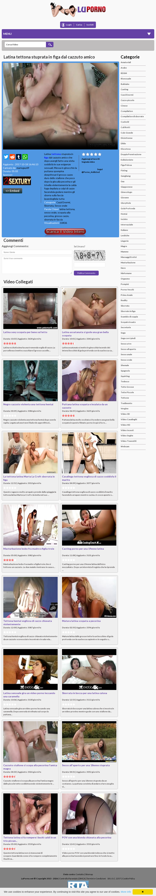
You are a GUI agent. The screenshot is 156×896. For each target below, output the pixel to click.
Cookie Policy (128, 878)
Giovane (125, 197)
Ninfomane (126, 273)
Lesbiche (125, 235)
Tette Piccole (127, 392)
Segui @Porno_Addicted (92, 171)
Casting (124, 89)
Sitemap (89, 874)
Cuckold (125, 121)
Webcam (125, 446)
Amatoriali (126, 62)
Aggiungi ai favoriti (91, 159)
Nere (123, 268)
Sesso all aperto (128, 349)
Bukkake (125, 84)
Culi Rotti (125, 127)
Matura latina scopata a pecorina (81, 620)
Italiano (124, 230)
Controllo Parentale (68, 878)
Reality (124, 300)
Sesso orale (61, 205)
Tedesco (125, 381)
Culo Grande (127, 132)
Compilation (127, 111)
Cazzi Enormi (63, 202)
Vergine (124, 408)
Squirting (125, 376)
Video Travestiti (128, 441)
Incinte (124, 219)
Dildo (123, 143)
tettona (56, 153)
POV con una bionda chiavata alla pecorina (86, 837)
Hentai (124, 214)
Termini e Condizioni (96, 878)
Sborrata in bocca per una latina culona (84, 693)
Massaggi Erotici (129, 257)
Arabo (124, 67)
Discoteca (125, 149)
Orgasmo (125, 278)
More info (126, 891)
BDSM (124, 73)
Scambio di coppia (129, 316)
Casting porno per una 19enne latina (83, 548)
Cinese (124, 105)
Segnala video (88, 162)
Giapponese (126, 186)
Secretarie (126, 327)
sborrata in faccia (53, 219)
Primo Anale (127, 295)
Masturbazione (128, 262)
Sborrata (49, 205)
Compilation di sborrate (132, 116)
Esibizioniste (127, 159)
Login (69, 24)
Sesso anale (126, 354)
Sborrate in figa (128, 311)
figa (46, 157)
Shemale (125, 365)
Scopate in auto (128, 322)
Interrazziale (127, 224)
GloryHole (126, 203)
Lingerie (125, 241)
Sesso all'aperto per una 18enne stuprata (86, 765)
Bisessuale (126, 78)
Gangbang (125, 176)
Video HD (125, 424)
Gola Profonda (128, 208)
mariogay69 (23, 167)
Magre (124, 246)
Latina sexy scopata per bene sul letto (25, 332)
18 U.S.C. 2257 (114, 878)
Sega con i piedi (128, 338)
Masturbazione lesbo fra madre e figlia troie (28, 548)
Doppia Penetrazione (131, 154)
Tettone (125, 397)
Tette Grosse (127, 387)
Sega (123, 332)
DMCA (82, 878)
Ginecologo (126, 192)
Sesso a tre (126, 343)
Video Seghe (127, 435)
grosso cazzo (62, 215)
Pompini (125, 284)
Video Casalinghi (129, 419)
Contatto (80, 874)
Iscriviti (90, 24)
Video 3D (125, 414)
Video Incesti (127, 430)
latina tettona (67, 209)
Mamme (124, 251)
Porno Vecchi (127, 289)
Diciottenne (126, 138)
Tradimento (126, 403)
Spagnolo (125, 370)
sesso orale (50, 212)
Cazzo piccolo (127, 100)
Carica (79, 24)
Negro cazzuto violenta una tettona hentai (28, 404)
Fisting (124, 170)
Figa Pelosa (126, 165)
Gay (122, 181)
